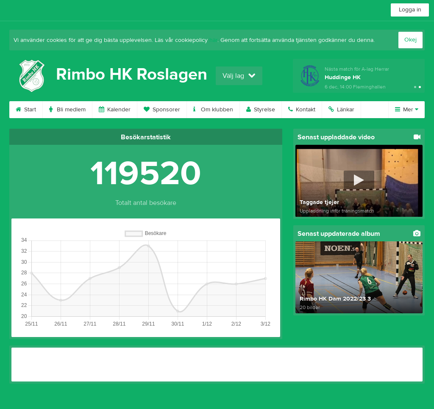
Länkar (341, 109)
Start (26, 109)
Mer (406, 109)
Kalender (115, 109)
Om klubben (213, 109)
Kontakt (301, 109)
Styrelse (260, 109)
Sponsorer (162, 109)
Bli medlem (67, 109)
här (213, 40)
